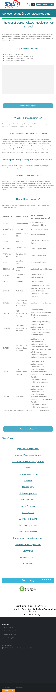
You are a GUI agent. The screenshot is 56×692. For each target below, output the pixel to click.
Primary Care (28, 512)
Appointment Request (28, 106)
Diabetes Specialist (28, 493)
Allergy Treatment (28, 518)
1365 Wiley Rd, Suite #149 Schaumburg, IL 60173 (17, 648)
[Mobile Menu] (33, 4)
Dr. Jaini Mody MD (9, 627)
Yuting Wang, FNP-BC (10, 638)
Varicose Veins (28, 499)
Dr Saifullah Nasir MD (10, 634)
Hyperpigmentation (28, 474)
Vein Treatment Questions (28, 544)
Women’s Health (28, 557)
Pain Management (28, 525)
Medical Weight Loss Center (28, 455)
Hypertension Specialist (28, 448)
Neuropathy (28, 486)
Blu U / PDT (28, 550)
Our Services (28, 563)
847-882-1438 (7, 646)
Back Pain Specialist (28, 531)
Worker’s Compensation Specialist (28, 461)
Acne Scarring (28, 506)
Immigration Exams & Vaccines (28, 538)
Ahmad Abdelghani (10, 631)
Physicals (28, 480)
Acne (28, 467)
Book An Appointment (45, 4)
